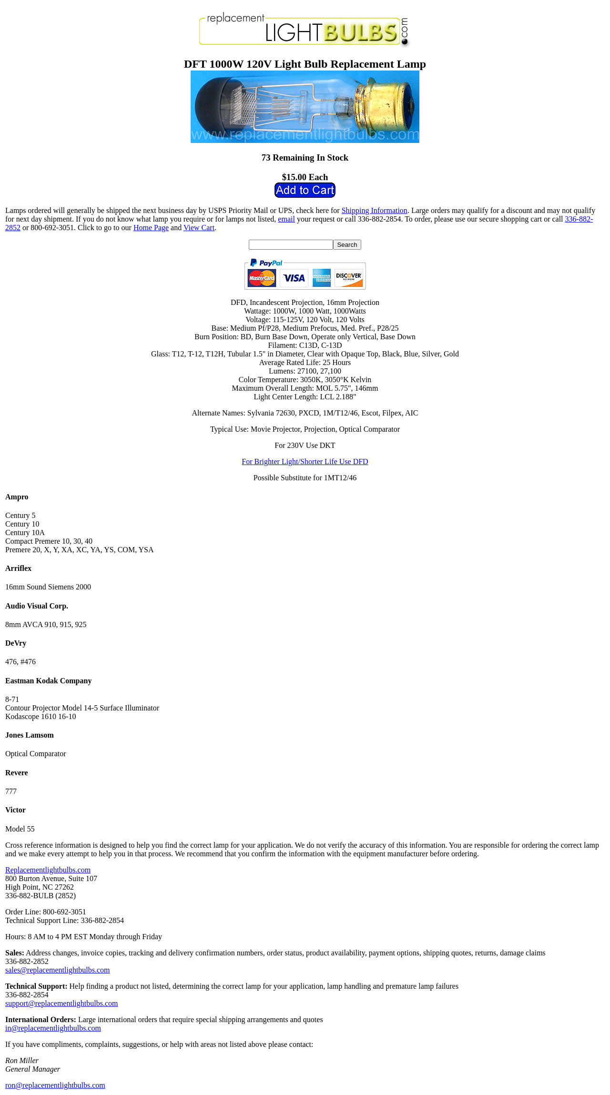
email (286, 219)
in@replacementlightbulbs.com (53, 1028)
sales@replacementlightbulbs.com (57, 970)
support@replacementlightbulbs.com (61, 1003)
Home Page (151, 227)
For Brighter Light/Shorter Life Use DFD (305, 461)
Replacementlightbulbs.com (48, 870)
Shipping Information (374, 210)
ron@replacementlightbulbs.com (55, 1085)
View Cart (198, 227)
